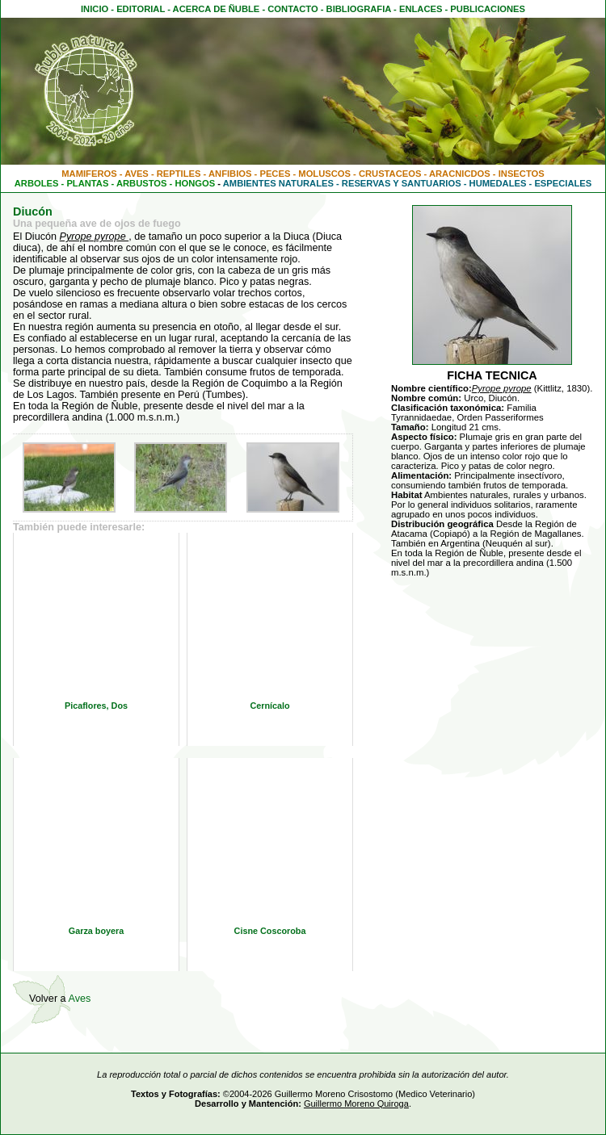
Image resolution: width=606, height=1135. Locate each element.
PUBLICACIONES (487, 9)
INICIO (94, 9)
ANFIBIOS (229, 173)
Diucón (33, 211)
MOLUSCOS (324, 173)
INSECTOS (522, 173)
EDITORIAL (140, 9)
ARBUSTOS (141, 183)
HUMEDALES (498, 183)
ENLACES (420, 9)
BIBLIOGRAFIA (358, 9)
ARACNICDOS (459, 173)
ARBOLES (37, 183)
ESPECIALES (562, 183)
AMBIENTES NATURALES (278, 183)
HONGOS (195, 183)
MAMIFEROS (88, 173)
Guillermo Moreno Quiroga (356, 1103)
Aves (79, 998)
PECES (274, 173)
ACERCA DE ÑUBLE (216, 9)
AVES (136, 173)
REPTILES (179, 173)
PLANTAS (87, 183)
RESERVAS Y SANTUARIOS (401, 183)
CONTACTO (292, 9)
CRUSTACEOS (390, 173)
